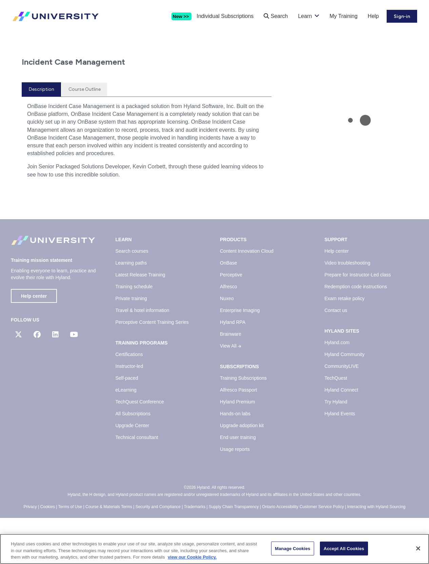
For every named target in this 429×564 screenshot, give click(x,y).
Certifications (129, 400)
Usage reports (235, 495)
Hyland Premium (237, 448)
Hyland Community (345, 400)
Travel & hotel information (142, 356)
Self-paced (127, 424)
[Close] (418, 548)
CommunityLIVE (342, 412)
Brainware (230, 380)
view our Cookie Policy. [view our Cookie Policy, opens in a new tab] (192, 557)
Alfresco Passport (238, 436)
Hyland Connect (342, 436)
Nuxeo (226, 345)
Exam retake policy (345, 345)
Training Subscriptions (243, 424)
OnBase (228, 309)
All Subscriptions (133, 460)
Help (373, 16)
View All (230, 392)
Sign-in (402, 16)
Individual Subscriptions (225, 16)
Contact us (336, 356)
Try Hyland (336, 448)
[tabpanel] (146, 189)
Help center (34, 342)
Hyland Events (340, 460)
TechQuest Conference (140, 448)
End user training (238, 483)
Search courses (132, 297)
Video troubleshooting (347, 309)
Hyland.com (337, 389)
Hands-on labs (235, 460)
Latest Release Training (140, 321)
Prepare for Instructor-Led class (358, 321)
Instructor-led (129, 412)
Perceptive (231, 321)
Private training (131, 345)
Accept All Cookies (344, 548)
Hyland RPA (232, 368)
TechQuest (336, 424)
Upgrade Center (132, 472)
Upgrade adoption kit (242, 472)
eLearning (126, 436)
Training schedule (134, 333)
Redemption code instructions (356, 333)
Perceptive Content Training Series (152, 368)
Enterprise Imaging (240, 356)
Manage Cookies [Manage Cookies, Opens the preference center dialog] (292, 548)
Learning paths (131, 309)
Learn (305, 16)
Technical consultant (137, 483)
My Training (343, 16)
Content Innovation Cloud (246, 297)
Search (276, 16)
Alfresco (228, 333)
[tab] (41, 136)
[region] (214, 549)
